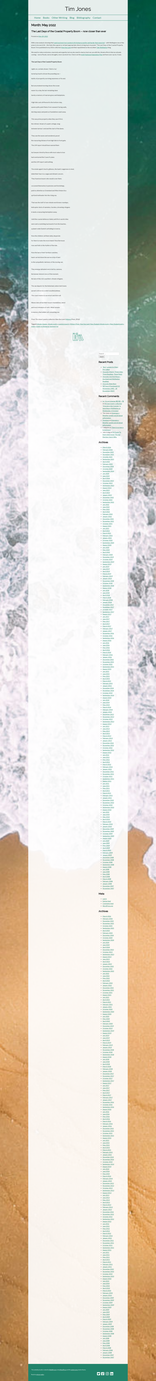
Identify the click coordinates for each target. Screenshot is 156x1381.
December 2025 (108, 452)
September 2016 (108, 638)
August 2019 (107, 564)
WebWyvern (53, 1370)
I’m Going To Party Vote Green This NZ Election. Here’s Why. (112, 434)
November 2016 (108, 633)
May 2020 (106, 550)
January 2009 (107, 855)
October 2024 (107, 469)
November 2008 (108, 860)
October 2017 (107, 609)
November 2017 (108, 607)
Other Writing (59, 17)
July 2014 (106, 700)
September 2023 (108, 485)
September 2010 (108, 807)
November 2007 (108, 888)
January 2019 (107, 578)
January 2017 (107, 631)
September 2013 (108, 721)
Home (37, 17)
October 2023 (107, 483)
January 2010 (107, 826)
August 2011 (107, 781)
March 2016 (107, 652)
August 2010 (107, 810)
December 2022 (108, 497)
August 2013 (107, 724)
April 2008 (106, 876)
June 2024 (106, 476)
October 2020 (107, 540)
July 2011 (106, 783)
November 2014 (108, 690)
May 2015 (106, 676)
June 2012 (106, 757)
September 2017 (108, 612)
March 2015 (107, 681)
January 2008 (107, 884)
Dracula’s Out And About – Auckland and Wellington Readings (112, 379)
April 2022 (106, 512)
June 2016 (106, 645)
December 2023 (108, 481)
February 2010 (108, 824)
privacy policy (40, 1374)
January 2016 (107, 657)
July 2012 (106, 755)
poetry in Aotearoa (42, 326)
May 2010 (106, 817)
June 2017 (106, 619)
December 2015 (108, 659)
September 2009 (108, 836)
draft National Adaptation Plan (91, 55)
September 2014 (108, 695)
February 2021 (108, 535)
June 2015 (106, 674)
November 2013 (108, 717)
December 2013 (108, 714)
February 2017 (108, 628)
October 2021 (107, 524)
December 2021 (108, 519)
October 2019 (107, 559)
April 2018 (106, 595)
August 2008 (107, 867)
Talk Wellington (102, 47)
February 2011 (108, 795)
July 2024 (106, 473)
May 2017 (106, 621)
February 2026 (108, 450)
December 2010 (108, 800)
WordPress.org (108, 906)
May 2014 (106, 705)
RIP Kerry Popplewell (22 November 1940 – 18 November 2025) (111, 388)
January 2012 (107, 769)
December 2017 (108, 605)
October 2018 (107, 583)
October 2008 (107, 862)
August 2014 (107, 698)
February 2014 (108, 710)
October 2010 (107, 805)
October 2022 (107, 500)
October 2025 (107, 457)
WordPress (63, 1370)
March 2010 (107, 822)
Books (46, 17)
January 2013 (107, 741)
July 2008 (106, 869)
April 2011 (106, 791)
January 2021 (107, 538)
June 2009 (106, 843)
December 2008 (108, 857)
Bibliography (83, 17)
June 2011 (106, 786)
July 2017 (106, 617)
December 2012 (108, 743)
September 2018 (108, 586)
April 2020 (106, 552)
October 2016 (107, 636)
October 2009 (107, 834)
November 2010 (108, 803)
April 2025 (106, 462)
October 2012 (107, 748)
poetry (33, 326)
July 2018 (106, 590)
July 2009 (106, 841)
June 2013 (106, 729)
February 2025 (108, 464)
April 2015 (106, 679)
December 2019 (108, 557)
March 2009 (107, 850)
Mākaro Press (74, 324)
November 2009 (108, 831)
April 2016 (106, 650)
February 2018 (108, 600)
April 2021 (106, 531)
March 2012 (107, 764)
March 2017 (107, 626)
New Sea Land (66, 47)
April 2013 (106, 733)
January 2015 (107, 686)
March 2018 (107, 597)
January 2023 (107, 495)
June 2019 (106, 569)
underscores (74, 1370)
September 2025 (108, 459)
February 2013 (108, 738)
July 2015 (106, 671)
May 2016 (106, 648)
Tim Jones (78, 9)
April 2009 (106, 848)
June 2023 (106, 490)
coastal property (63, 324)
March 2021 (107, 533)
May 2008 (106, 874)
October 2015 (107, 664)
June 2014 (106, 702)
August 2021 (107, 526)
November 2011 (108, 774)
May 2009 (106, 845)
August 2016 (107, 640)
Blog (72, 17)
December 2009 (108, 829)
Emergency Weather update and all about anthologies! (113, 415)
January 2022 (107, 516)
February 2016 (108, 655)
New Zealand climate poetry (99, 324)
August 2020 (107, 545)
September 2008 (108, 864)
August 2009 (107, 838)
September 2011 (108, 779)
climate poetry (52, 324)
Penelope (106, 420)
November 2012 (108, 745)
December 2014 (108, 688)
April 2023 (106, 493)
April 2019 (106, 571)
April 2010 (106, 819)
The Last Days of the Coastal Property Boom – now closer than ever (68, 31)
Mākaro (68, 319)
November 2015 (108, 662)
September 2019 (108, 562)
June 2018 (106, 593)
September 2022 (108, 502)
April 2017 (106, 624)
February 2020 (108, 555)
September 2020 (108, 543)
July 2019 (106, 566)
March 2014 (107, 707)
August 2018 (107, 588)
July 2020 (106, 547)
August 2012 (107, 752)
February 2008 (108, 881)
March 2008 (107, 879)
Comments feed (108, 903)
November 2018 (108, 581)
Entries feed (107, 901)
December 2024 (108, 466)
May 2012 (106, 760)
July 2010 (106, 812)
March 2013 (107, 736)
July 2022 (106, 504)
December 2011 (108, 772)
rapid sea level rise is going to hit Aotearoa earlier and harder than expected (79, 43)
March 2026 (107, 447)
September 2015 (108, 667)
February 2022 (108, 514)
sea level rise (54, 326)
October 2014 (107, 693)
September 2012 (108, 750)
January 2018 (107, 602)
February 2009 (108, 853)
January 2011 (107, 798)
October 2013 (107, 719)
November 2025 (108, 454)
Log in (105, 899)
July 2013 (106, 726)
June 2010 (106, 814)
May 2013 (106, 731)
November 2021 (108, 521)
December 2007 (108, 886)
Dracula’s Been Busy (109, 384)
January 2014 (107, 712)
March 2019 (107, 574)
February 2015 (108, 683)
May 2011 (106, 788)
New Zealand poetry (117, 324)
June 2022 (106, 507)
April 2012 (106, 762)
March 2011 (107, 793)
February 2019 (108, 576)
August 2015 (107, 669)
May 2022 (106, 509)
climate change (42, 324)
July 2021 (106, 528)
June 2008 (106, 872)
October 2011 (107, 776)
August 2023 (107, 488)
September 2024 (108, 471)
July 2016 (106, 643)
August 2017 (107, 614)
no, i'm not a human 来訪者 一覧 (113, 401)
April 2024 (106, 478)
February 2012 (108, 767)
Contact (97, 17)
